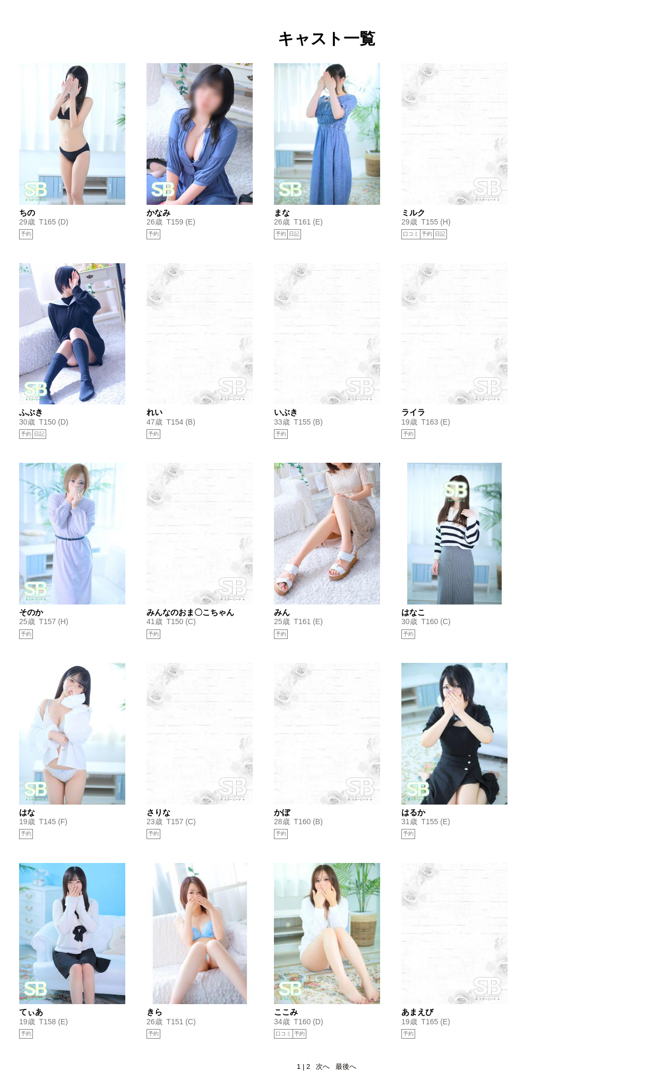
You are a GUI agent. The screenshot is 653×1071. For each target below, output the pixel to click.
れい (154, 412)
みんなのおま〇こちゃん (190, 612)
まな (282, 212)
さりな (158, 812)
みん (282, 612)
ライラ (413, 412)
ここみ (286, 1011)
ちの (27, 212)
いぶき (286, 412)
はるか (413, 812)
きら (154, 1011)
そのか (31, 612)
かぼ (282, 812)
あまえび (417, 1011)
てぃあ (31, 1011)
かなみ (158, 212)
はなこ (413, 612)
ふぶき (31, 412)
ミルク (413, 212)
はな (27, 812)
